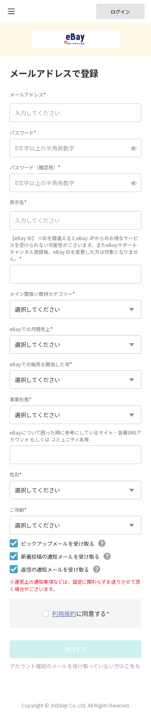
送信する (75, 649)
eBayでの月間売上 (30, 328)
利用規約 (64, 613)
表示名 (17, 201)
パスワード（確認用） (34, 167)
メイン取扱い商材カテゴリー (41, 293)
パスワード (22, 132)
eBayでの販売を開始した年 (40, 364)
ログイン (120, 11)
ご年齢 (17, 509)
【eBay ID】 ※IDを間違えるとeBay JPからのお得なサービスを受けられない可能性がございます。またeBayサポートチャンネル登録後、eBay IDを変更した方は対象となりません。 (74, 248)
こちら (132, 666)
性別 (14, 474)
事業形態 (19, 399)
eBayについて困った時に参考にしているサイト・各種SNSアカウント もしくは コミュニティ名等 (75, 436)
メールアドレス (26, 94)
